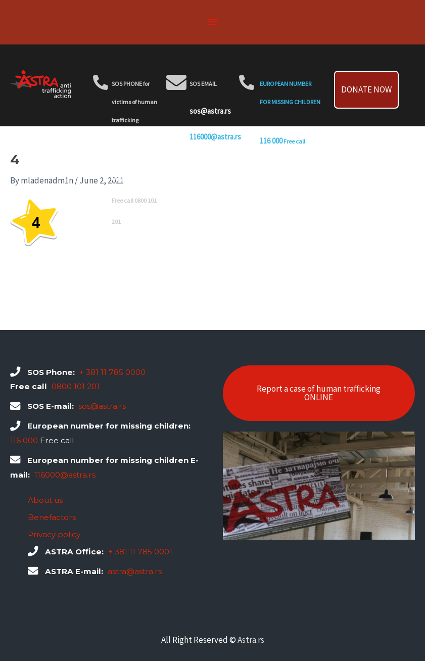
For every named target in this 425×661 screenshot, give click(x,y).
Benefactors (52, 517)
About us (45, 500)
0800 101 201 (140, 221)
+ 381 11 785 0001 (140, 551)
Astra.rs (251, 639)
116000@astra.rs (215, 136)
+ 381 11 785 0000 (112, 372)
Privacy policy (54, 534)
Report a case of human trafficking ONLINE (319, 393)
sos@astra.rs (210, 111)
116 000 (271, 141)
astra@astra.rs (135, 571)
